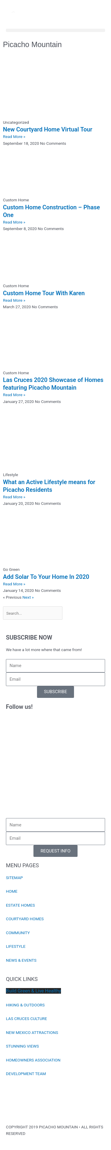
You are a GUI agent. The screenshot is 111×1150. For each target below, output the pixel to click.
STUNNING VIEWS (22, 1046)
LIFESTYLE (15, 946)
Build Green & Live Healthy (33, 991)
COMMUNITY (18, 932)
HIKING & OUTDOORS (25, 1005)
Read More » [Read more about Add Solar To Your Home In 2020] (14, 584)
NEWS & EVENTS (21, 960)
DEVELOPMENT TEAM (26, 1073)
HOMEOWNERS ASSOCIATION (33, 1060)
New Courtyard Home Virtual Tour (47, 129)
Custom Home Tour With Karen (44, 293)
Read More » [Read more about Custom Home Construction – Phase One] (14, 222)
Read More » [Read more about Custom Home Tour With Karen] (14, 300)
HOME (11, 891)
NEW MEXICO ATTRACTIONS (32, 1032)
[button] (55, 30)
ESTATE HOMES (20, 905)
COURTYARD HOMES (25, 918)
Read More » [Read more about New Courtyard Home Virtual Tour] (14, 136)
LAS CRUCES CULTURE (26, 1018)
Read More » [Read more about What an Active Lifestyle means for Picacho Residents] (14, 496)
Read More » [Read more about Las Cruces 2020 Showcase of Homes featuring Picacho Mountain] (14, 394)
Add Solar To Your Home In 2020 (46, 576)
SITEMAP (14, 877)
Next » (28, 597)
